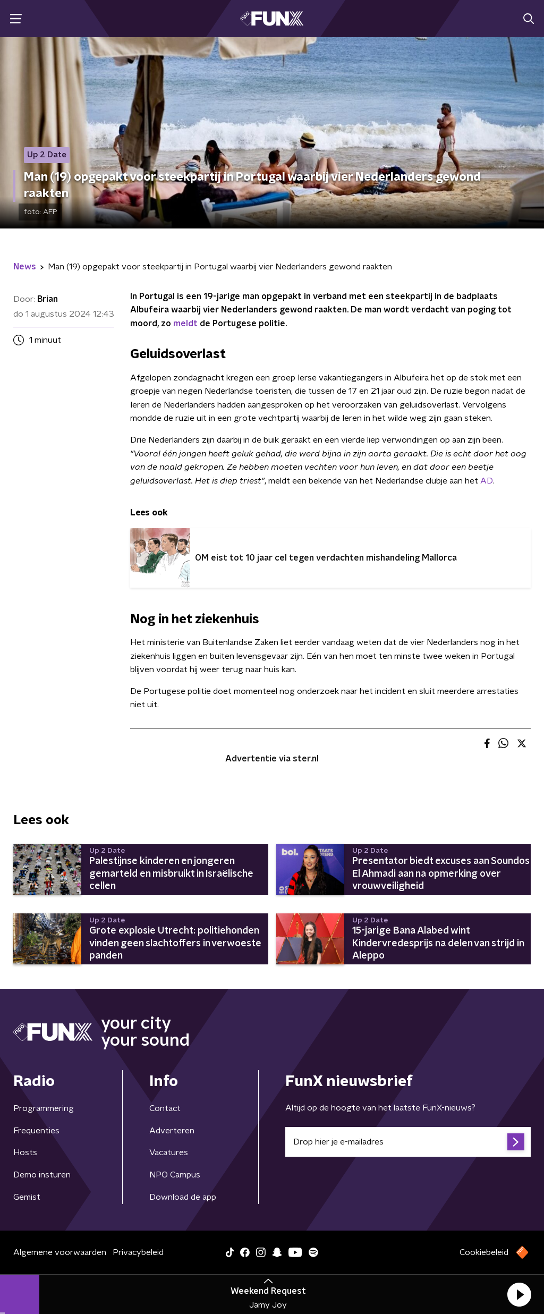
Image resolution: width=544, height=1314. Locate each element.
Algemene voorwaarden (59, 1252)
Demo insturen (42, 1175)
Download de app (182, 1197)
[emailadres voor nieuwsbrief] (408, 1142)
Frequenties (36, 1130)
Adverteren (171, 1130)
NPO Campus (174, 1175)
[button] (519, 1294)
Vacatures (168, 1152)
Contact (165, 1108)
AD (486, 481)
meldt (185, 323)
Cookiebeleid (484, 1252)
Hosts (25, 1152)
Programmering (43, 1108)
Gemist (26, 1197)
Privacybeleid (138, 1252)
